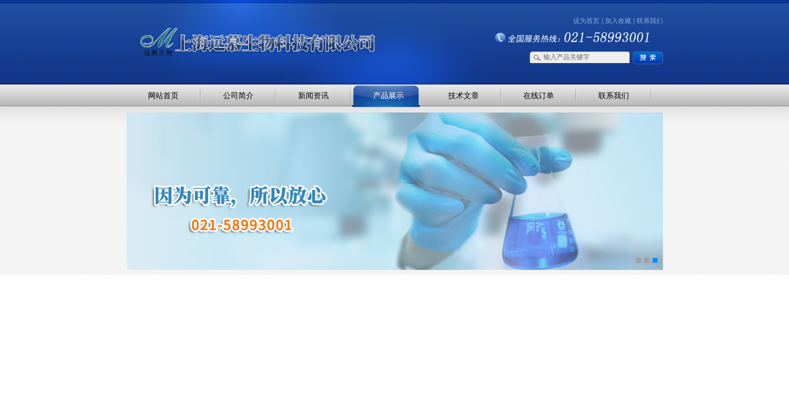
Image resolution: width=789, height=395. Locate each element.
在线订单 (538, 95)
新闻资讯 (313, 95)
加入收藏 (618, 21)
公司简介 (238, 95)
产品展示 (388, 95)
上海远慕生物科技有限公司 (241, 23)
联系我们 (650, 21)
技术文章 (463, 95)
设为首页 (586, 21)
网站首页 (163, 95)
